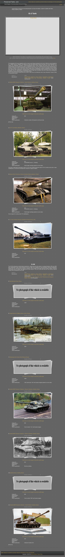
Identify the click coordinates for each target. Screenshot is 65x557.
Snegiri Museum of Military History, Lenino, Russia (19, 313)
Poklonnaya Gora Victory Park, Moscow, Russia (19, 357)
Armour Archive (34, 554)
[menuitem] (29, 2)
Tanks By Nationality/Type (50, 1)
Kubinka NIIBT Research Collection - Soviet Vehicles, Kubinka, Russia (23, 82)
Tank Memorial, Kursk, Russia (15, 281)
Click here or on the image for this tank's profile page (33, 113)
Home (29, 1)
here (54, 58)
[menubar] (45, 2)
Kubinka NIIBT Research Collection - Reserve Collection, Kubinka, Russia (24, 389)
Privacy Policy (39, 554)
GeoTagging (59, 1)
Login (60, 4)
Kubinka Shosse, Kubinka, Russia (17, 472)
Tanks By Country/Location (37, 1)
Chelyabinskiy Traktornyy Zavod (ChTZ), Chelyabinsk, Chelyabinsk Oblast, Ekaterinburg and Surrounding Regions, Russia (38, 77)
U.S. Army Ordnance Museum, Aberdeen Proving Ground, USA (22, 219)
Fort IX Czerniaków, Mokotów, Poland (17, 127)
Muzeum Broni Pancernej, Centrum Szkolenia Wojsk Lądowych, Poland (24, 174)
